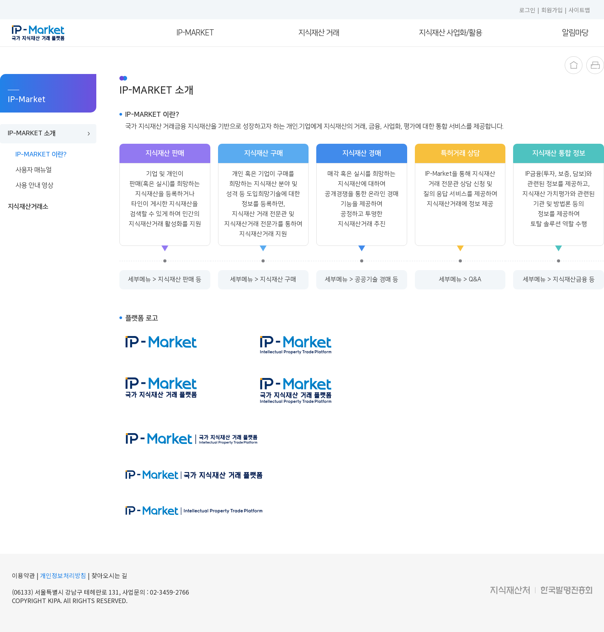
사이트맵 (579, 10)
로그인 (527, 10)
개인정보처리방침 (63, 575)
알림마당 (575, 33)
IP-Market (195, 33)
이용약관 (24, 575)
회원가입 (552, 10)
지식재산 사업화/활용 (450, 33)
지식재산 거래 (318, 33)
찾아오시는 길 (109, 575)
